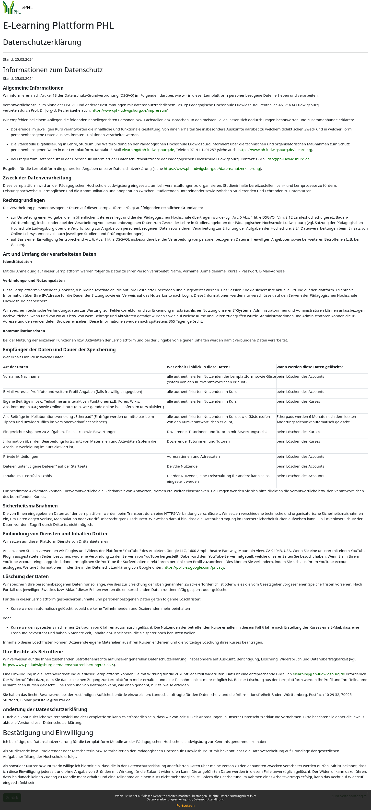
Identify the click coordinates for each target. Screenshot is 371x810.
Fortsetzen (185, 805)
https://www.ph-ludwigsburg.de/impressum (129, 110)
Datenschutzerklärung (209, 799)
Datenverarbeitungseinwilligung (169, 799)
